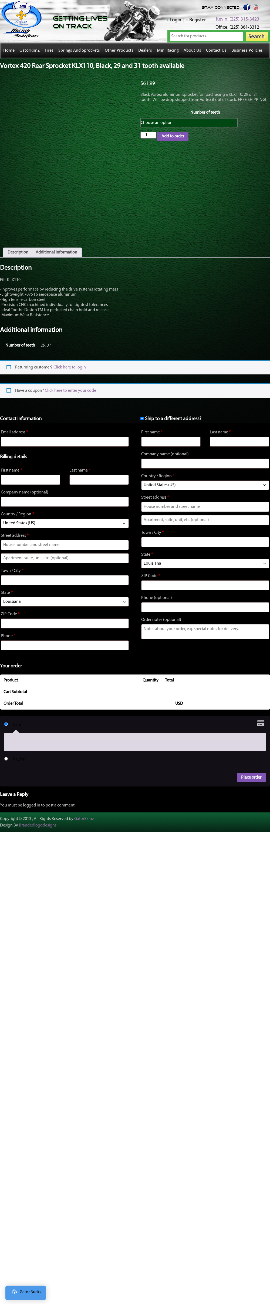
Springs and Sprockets (79, 50)
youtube (256, 7)
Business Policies (247, 50)
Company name (24, 484)
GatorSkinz (84, 810)
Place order (251, 769)
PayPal (19, 751)
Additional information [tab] (56, 244)
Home (9, 50)
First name (11, 462)
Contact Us (216, 50)
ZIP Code (10, 606)
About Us (192, 50)
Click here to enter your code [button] (70, 382)
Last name (79, 462)
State (7, 584)
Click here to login (69, 359)
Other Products (119, 50)
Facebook (246, 7)
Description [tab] (18, 244)
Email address (14, 424)
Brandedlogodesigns (37, 817)
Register (197, 20)
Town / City (12, 562)
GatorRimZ (29, 50)
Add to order (172, 136)
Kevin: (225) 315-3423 (237, 19)
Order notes (161, 611)
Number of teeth (205, 112)
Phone (8, 627)
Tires (49, 50)
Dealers (145, 50)
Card (17, 716)
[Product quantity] (148, 135)
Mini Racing (168, 50)
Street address (15, 527)
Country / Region (17, 506)
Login (175, 20)
